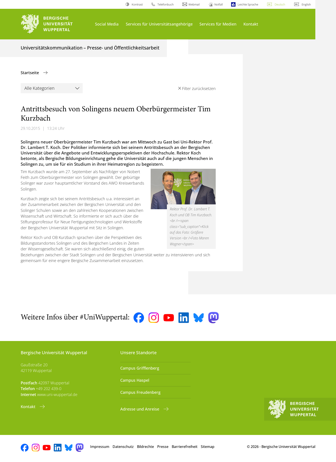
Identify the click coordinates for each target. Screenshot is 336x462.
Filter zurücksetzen (199, 88)
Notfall (218, 4)
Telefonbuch (165, 4)
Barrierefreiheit (184, 446)
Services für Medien (217, 24)
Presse (162, 446)
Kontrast (137, 4)
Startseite (30, 72)
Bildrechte (145, 446)
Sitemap (207, 446)
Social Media (107, 24)
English (306, 4)
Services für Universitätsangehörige (159, 24)
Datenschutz (123, 446)
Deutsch (280, 4)
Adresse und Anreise (140, 409)
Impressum (99, 446)
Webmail (194, 4)
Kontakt (250, 24)
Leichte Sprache (248, 4)
